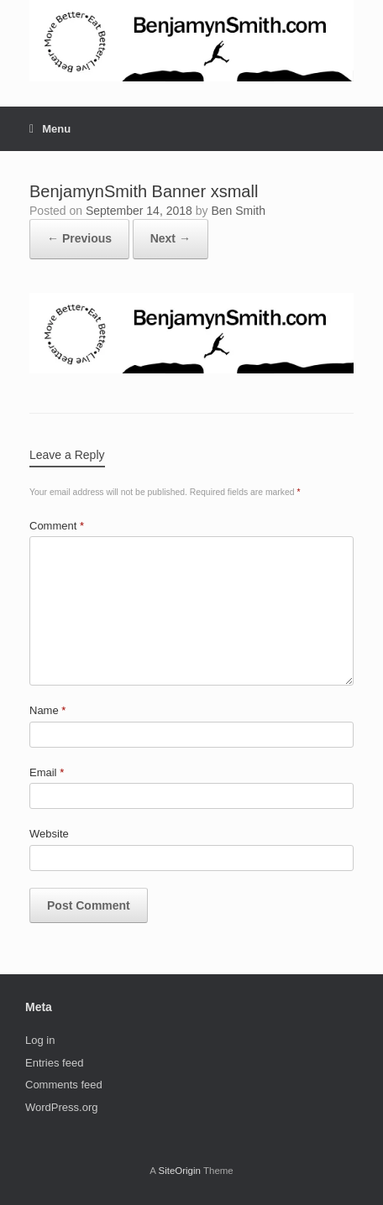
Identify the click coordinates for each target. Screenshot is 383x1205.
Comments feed (63, 1084)
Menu (50, 129)
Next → (170, 238)
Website (49, 833)
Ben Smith (238, 210)
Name (47, 710)
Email (46, 772)
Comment (56, 525)
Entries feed (54, 1062)
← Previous (79, 238)
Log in (40, 1040)
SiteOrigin (179, 1171)
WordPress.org (61, 1107)
